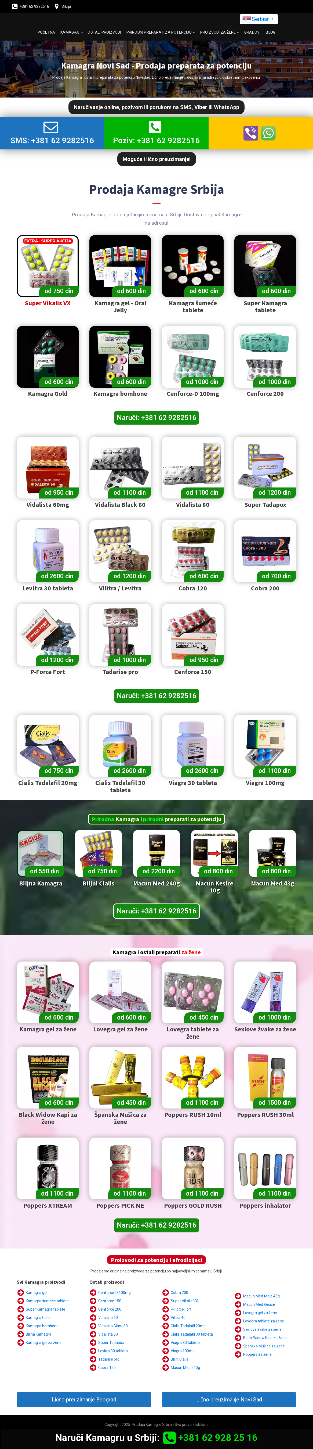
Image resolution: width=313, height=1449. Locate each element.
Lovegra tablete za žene (263, 1321)
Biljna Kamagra (38, 1334)
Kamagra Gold (38, 1317)
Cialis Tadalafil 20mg (188, 1326)
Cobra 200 (179, 1292)
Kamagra (69, 32)
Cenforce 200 (109, 1309)
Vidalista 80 (108, 1334)
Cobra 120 (107, 1367)
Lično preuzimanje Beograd (84, 1399)
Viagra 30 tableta (185, 1342)
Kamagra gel (36, 1292)
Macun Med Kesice (259, 1304)
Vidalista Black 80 (113, 1326)
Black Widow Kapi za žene (265, 1338)
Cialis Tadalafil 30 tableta (192, 1334)
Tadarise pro (108, 1359)
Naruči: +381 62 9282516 (156, 418)
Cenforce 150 (109, 1301)
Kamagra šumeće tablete (47, 1301)
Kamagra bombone (42, 1326)
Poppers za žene (257, 1354)
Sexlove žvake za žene (262, 1329)
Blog (270, 32)
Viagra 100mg (183, 1351)
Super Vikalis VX (184, 1301)
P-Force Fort (181, 1309)
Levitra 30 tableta (113, 1351)
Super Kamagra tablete (45, 1309)
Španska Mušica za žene (264, 1346)
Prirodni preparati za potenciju (159, 32)
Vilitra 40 (178, 1317)
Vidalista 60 (108, 1317)
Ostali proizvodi (104, 32)
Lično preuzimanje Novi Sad (229, 1399)
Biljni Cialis (179, 1359)
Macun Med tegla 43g (261, 1296)
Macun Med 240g (185, 1367)
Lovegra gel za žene (260, 1313)
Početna (46, 32)
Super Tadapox (111, 1342)
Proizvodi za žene (218, 32)
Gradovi (252, 32)
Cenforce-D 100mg (114, 1292)
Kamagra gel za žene (43, 1342)
